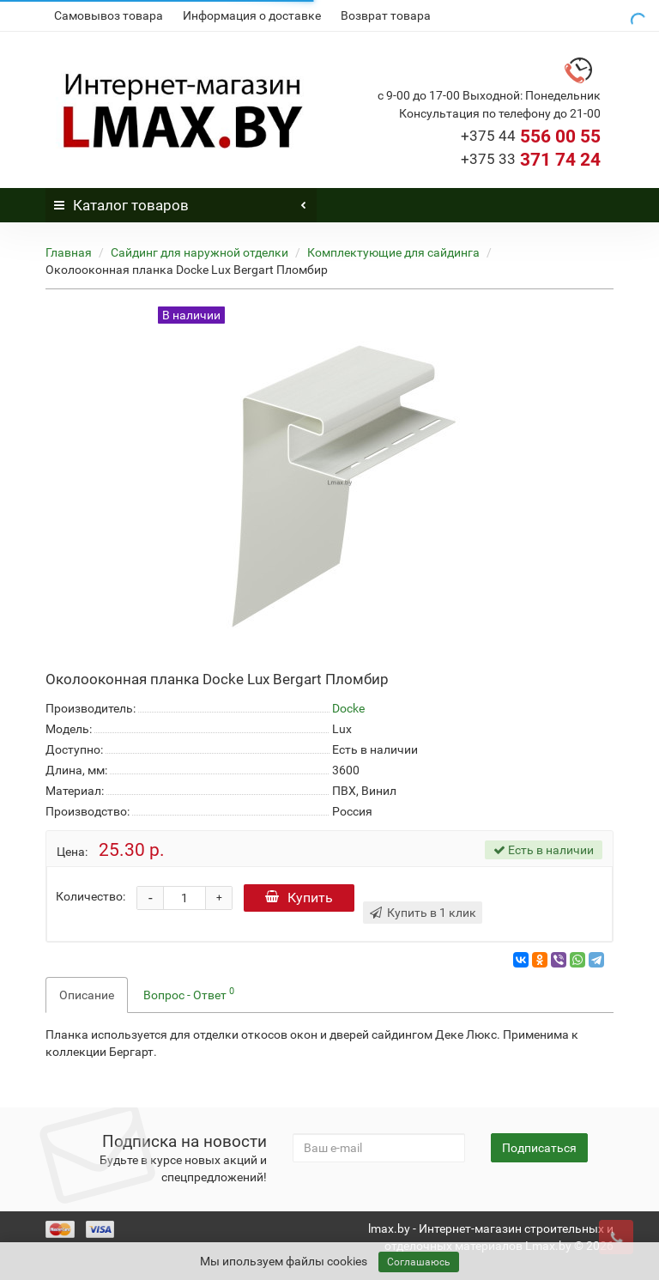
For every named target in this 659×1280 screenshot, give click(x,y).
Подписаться (539, 1148)
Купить (299, 897)
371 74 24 (531, 159)
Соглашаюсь (418, 1262)
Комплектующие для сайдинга (393, 252)
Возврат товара (386, 15)
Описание (86, 995)
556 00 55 (531, 136)
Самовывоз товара (108, 15)
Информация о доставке (252, 15)
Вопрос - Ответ (188, 993)
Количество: (90, 896)
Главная (68, 252)
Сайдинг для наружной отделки (199, 252)
